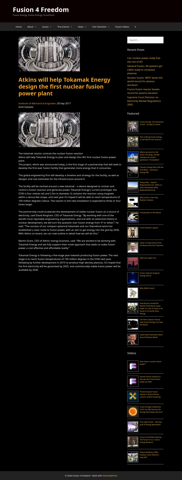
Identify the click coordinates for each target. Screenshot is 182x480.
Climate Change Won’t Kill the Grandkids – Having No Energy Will (151, 170)
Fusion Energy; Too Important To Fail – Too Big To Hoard (152, 123)
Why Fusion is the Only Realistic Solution (149, 198)
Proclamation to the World (150, 212)
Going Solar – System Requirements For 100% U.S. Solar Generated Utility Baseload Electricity (151, 186)
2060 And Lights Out (148, 258)
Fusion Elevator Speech (149, 228)
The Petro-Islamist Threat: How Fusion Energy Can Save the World (151, 322)
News (83, 26)
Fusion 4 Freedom (41, 9)
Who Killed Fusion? (147, 288)
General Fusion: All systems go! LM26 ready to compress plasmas (144, 69)
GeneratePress (110, 475)
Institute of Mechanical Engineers (37, 103)
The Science (66, 26)
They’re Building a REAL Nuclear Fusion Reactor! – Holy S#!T (150, 455)
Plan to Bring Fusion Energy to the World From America (151, 138)
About (33, 26)
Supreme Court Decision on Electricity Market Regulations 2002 (144, 101)
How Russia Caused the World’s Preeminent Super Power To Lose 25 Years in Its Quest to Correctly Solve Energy (151, 308)
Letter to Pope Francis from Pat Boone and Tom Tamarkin (151, 244)
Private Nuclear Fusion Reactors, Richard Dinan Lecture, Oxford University (150, 394)
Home (19, 26)
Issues (48, 26)
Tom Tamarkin (102, 26)
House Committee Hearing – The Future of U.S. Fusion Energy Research (151, 439)
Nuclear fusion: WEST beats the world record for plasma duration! (145, 81)
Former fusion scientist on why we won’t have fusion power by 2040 (150, 379)
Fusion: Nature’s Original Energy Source (149, 274)
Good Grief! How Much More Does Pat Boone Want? (151, 336)
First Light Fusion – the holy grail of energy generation (151, 423)
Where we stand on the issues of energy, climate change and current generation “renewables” (149, 156)
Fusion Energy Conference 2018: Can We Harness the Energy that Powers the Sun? (151, 409)
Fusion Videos (122, 26)
